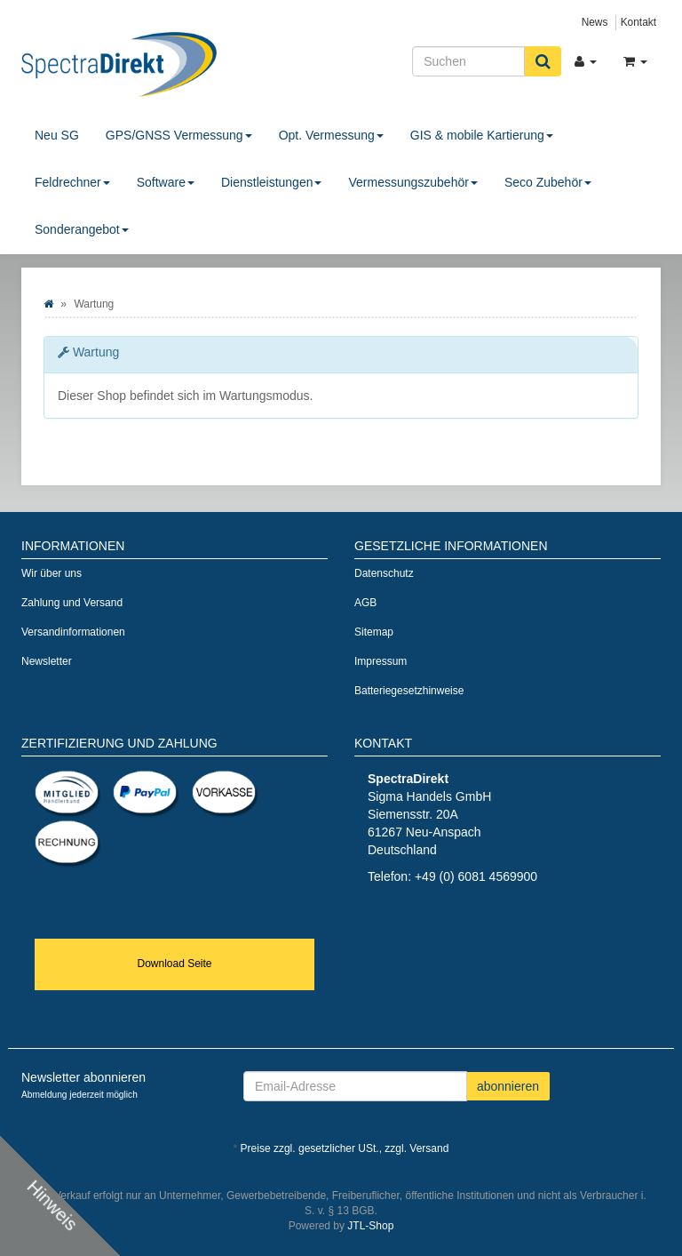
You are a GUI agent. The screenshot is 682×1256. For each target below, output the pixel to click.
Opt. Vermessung (331, 135)
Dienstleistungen (271, 182)
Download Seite (174, 963)
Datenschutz (384, 573)
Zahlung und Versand (72, 602)
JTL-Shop (370, 1226)
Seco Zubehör (547, 182)
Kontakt (638, 22)
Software (165, 182)
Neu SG (57, 135)
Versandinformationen (73, 632)
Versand (428, 1148)
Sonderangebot (82, 229)
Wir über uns (51, 573)
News (595, 22)
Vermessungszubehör (412, 182)
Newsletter (46, 661)
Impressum (380, 661)
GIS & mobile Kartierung (481, 135)
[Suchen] (468, 61)
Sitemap (373, 632)
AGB (365, 602)
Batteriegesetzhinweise (409, 690)
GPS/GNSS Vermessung (179, 135)
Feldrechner (72, 182)
